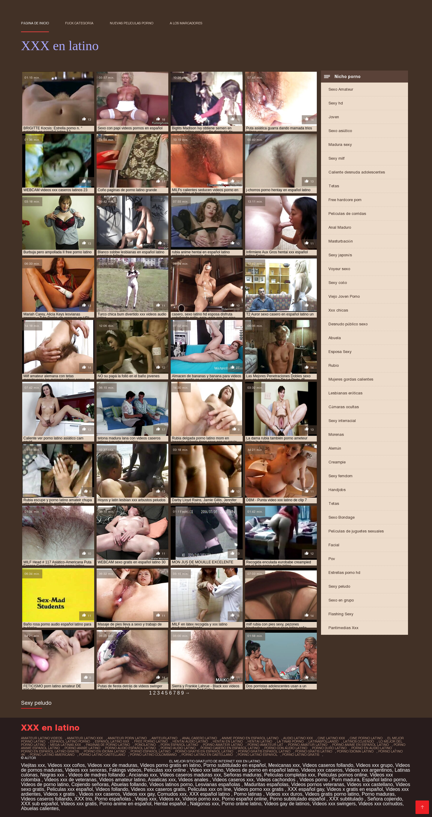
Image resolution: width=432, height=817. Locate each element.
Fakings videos (125, 770)
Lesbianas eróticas (345, 393)
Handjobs (337, 489)
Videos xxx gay (138, 794)
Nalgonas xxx (204, 803)
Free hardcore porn (345, 199)
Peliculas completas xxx (289, 774)
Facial (333, 545)
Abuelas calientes (39, 808)
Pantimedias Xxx (343, 628)
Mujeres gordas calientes (350, 379)
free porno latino (151, 741)
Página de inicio (35, 23)
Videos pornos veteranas (317, 784)
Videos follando (111, 789)
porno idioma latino (355, 751)
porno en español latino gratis (50, 751)
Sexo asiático (340, 130)
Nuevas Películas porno (132, 23)
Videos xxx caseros (322, 770)
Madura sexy (340, 144)
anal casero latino (199, 738)
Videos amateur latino (122, 779)
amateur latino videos (41, 738)
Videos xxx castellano (370, 784)
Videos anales (194, 779)
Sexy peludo (339, 586)
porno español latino (150, 751)
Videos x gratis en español (355, 789)
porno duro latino (329, 748)
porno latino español (258, 754)
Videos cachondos (276, 779)
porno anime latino (82, 748)
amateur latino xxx (85, 738)
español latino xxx (112, 741)
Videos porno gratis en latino (170, 765)
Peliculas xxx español (70, 789)
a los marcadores (186, 23)
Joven (333, 117)
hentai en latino (228, 741)
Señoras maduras (242, 774)
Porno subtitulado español (298, 798)
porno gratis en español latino (204, 751)
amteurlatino (164, 738)
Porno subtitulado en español (234, 765)
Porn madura (345, 779)
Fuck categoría (79, 23)
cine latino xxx (331, 738)
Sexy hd (335, 103)
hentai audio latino (190, 741)
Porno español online (244, 798)
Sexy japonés (340, 255)
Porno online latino (242, 803)
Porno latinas (248, 794)
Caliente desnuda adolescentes (356, 172)
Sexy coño (337, 282)
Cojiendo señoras (90, 784)
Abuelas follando (128, 784)
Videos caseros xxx (233, 779)
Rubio (333, 365)
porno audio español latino (130, 748)
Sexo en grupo (341, 600)
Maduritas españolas (266, 784)
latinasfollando (323, 741)
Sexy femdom (340, 476)
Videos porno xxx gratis (259, 789)
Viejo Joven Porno (344, 296)
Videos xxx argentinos (368, 770)
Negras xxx (52, 774)
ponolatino (145, 744)
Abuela (334, 338)
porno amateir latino (223, 744)
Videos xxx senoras (85, 770)
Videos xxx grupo (374, 765)
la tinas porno (290, 741)
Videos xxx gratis (79, 803)
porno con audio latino (285, 748)
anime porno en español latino (250, 738)
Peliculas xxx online (165, 770)
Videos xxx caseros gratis (158, 789)
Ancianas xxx (143, 774)
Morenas (336, 434)
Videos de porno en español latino (262, 770)
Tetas (333, 186)
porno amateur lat (265, 744)
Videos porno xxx (200, 798)
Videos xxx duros (284, 794)
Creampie (337, 462)
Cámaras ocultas (343, 407)
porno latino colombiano (153, 754)
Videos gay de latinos (287, 803)
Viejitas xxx (33, 765)
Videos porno (314, 779)
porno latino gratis (300, 754)
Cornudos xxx (172, 794)
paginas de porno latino (108, 744)
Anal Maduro (339, 227)
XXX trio (83, 798)
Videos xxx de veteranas (70, 779)
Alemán (334, 448)
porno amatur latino (307, 744)
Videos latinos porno (171, 784)
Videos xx (169, 798)
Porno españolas (113, 798)
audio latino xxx (298, 738)
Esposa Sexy (340, 351)
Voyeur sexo (339, 269)
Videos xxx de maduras (112, 765)
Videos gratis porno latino (332, 794)
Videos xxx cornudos (380, 803)
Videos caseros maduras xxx (190, 774)
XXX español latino (210, 794)
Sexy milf (336, 158)
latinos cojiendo (358, 741)
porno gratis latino (313, 751)
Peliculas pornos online (342, 774)
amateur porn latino (127, 738)
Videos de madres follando (97, 774)
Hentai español (171, 803)
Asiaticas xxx (162, 779)
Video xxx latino (207, 770)
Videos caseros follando (327, 765)
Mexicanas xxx (284, 765)
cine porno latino (366, 738)
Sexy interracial (342, 420)
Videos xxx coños (66, 765)
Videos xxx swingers (334, 803)
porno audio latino (178, 748)
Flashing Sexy (340, 614)
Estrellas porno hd (344, 572)
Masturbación (340, 241)
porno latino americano (52, 754)
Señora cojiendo (384, 798)
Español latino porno (384, 779)
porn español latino (179, 744)
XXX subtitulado (346, 798)
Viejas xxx (145, 798)
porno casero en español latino (230, 748)
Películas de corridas (347, 213)
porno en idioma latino (105, 751)
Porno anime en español (125, 803)
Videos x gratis (60, 794)
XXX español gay (305, 789)
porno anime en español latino (360, 744)
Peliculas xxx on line (209, 789)
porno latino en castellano (207, 754)
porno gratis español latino (264, 751)
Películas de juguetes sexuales (356, 531)
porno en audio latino (371, 748)
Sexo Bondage (341, 517)
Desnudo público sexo (348, 324)
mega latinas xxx (65, 744)
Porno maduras (378, 794)
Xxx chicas (338, 310)
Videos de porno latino (45, 784)
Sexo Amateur (340, 89)
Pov (331, 558)
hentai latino (260, 741)
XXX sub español (39, 803)
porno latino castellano (102, 754)
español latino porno (70, 741)
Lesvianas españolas (218, 784)
